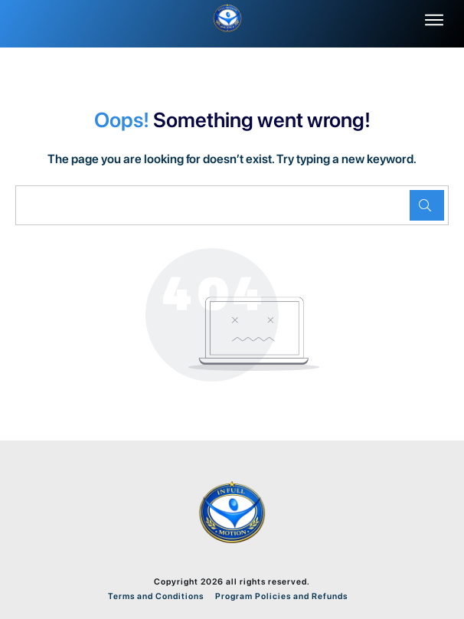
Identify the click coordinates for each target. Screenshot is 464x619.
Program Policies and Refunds (280, 596)
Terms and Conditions (156, 596)
